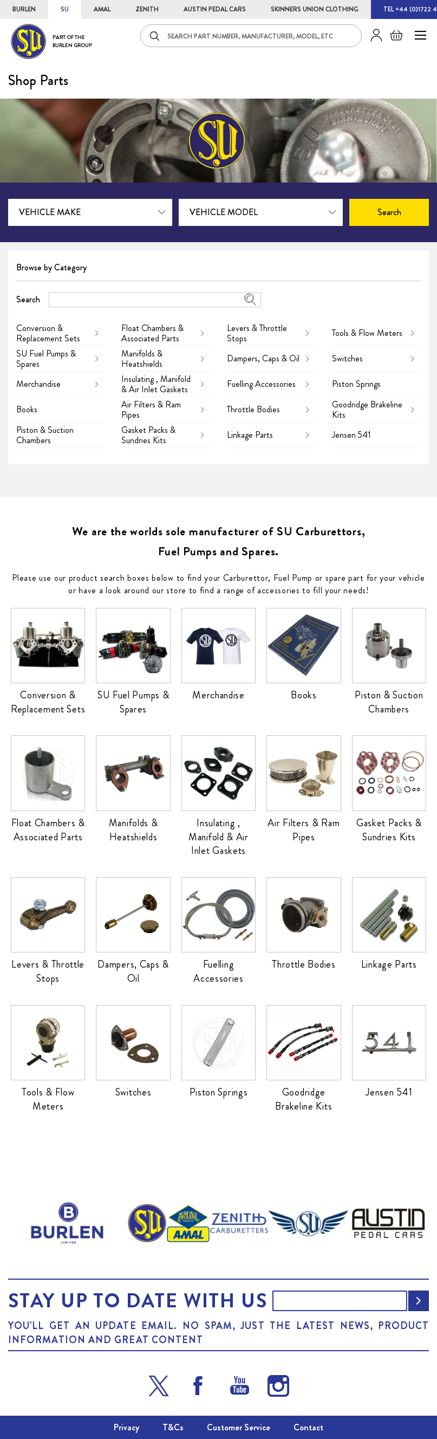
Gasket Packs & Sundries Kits (148, 435)
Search (28, 299)
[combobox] (251, 35)
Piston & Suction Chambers (45, 435)
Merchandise (38, 384)
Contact (308, 1427)
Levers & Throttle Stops (257, 333)
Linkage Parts (250, 435)
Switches (347, 358)
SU (65, 9)
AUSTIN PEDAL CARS (215, 9)
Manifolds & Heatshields (141, 358)
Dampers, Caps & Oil (263, 358)
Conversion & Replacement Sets (48, 333)
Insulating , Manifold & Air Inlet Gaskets (156, 384)
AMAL (102, 9)
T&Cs (173, 1427)
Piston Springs (356, 384)
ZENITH (147, 9)
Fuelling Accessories (261, 384)
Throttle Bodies (253, 409)
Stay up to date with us (137, 1301)
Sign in (372, 35)
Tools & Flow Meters (367, 333)
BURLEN (24, 9)
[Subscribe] (418, 1301)
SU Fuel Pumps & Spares (46, 358)
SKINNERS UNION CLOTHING (314, 9)
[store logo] (51, 41)
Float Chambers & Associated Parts (152, 333)
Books (26, 409)
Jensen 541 (351, 435)
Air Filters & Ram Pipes (151, 409)
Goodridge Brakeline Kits (367, 409)
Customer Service (238, 1427)
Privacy (126, 1427)
